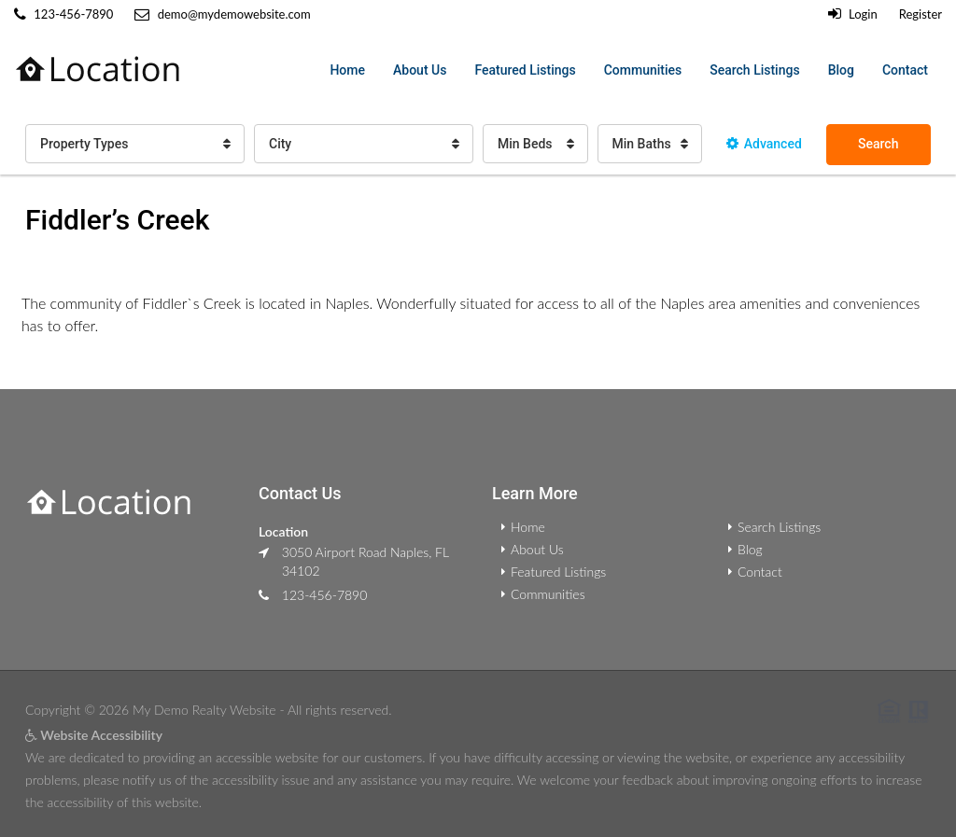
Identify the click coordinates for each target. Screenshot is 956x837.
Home (347, 70)
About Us (419, 70)
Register (920, 14)
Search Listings (754, 70)
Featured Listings (524, 70)
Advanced (764, 143)
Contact (905, 70)
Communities (643, 70)
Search (878, 143)
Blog (841, 70)
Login (853, 14)
